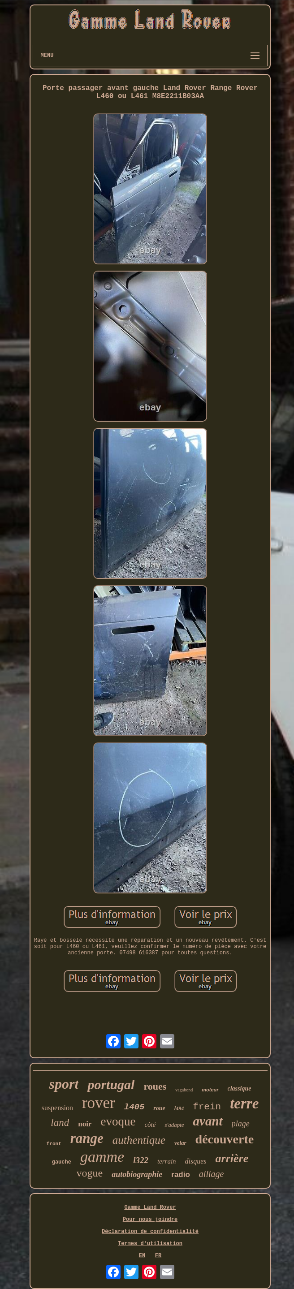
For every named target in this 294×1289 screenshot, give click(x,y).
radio (180, 1174)
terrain (166, 1161)
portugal (110, 1084)
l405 (134, 1107)
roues (154, 1086)
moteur (210, 1089)
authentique (138, 1140)
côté (150, 1124)
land (60, 1122)
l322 (140, 1160)
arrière (232, 1158)
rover (98, 1103)
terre (244, 1103)
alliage (211, 1174)
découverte (224, 1139)
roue (159, 1108)
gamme (102, 1156)
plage (241, 1123)
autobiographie (137, 1174)
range (87, 1138)
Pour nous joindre (150, 1219)
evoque (117, 1121)
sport (64, 1084)
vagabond (184, 1089)
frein (207, 1107)
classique (239, 1088)
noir (84, 1124)
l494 (179, 1108)
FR (158, 1256)
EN (142, 1256)
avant (208, 1121)
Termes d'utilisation (150, 1244)
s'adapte (174, 1124)
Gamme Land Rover (150, 1207)
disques (196, 1161)
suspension (57, 1108)
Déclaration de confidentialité (150, 1232)
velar (180, 1142)
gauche (61, 1162)
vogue (90, 1173)
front (54, 1144)
